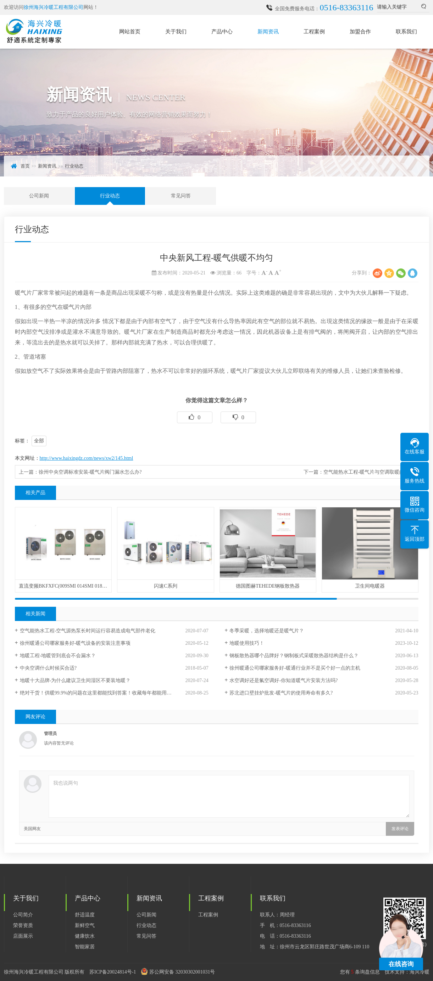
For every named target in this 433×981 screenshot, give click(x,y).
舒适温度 (85, 914)
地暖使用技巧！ (246, 643)
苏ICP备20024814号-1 (112, 972)
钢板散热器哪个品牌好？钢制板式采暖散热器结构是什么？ (294, 655)
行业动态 (74, 166)
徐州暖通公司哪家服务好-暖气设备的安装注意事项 (75, 643)
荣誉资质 (23, 925)
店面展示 (23, 936)
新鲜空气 (85, 925)
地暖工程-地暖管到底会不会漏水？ (58, 655)
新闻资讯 (268, 31)
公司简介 (23, 914)
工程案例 (314, 31)
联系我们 (406, 31)
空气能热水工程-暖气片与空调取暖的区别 (369, 472)
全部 (39, 440)
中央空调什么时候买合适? (48, 668)
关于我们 (176, 31)
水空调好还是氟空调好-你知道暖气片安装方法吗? (283, 680)
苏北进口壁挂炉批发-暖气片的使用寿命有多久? (281, 693)
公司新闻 (39, 195)
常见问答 (181, 195)
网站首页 (129, 31)
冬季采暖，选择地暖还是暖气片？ (266, 630)
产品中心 (222, 31)
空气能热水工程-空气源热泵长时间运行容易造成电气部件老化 (88, 630)
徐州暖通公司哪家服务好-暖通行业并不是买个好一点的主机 (294, 668)
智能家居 (85, 946)
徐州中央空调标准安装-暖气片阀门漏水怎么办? (90, 472)
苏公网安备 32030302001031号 (182, 972)
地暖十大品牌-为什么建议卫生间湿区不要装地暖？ (75, 680)
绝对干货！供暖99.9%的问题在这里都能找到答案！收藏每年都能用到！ (98, 693)
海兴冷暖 (419, 972)
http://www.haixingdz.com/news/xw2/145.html (86, 458)
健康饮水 (85, 936)
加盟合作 (360, 31)
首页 (25, 166)
